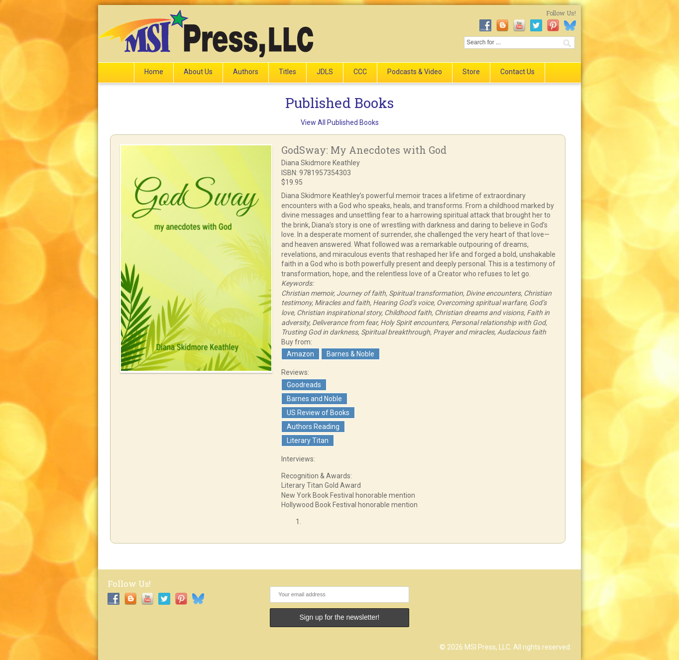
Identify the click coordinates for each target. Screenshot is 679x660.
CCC (360, 72)
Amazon (300, 354)
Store (471, 72)
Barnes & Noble (350, 354)
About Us (198, 72)
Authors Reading (313, 427)
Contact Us (517, 72)
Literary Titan (308, 440)
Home (153, 72)
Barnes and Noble (314, 399)
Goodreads (304, 385)
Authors (245, 72)
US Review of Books (318, 413)
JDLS (325, 72)
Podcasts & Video (414, 72)
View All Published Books (340, 122)
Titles (287, 72)
